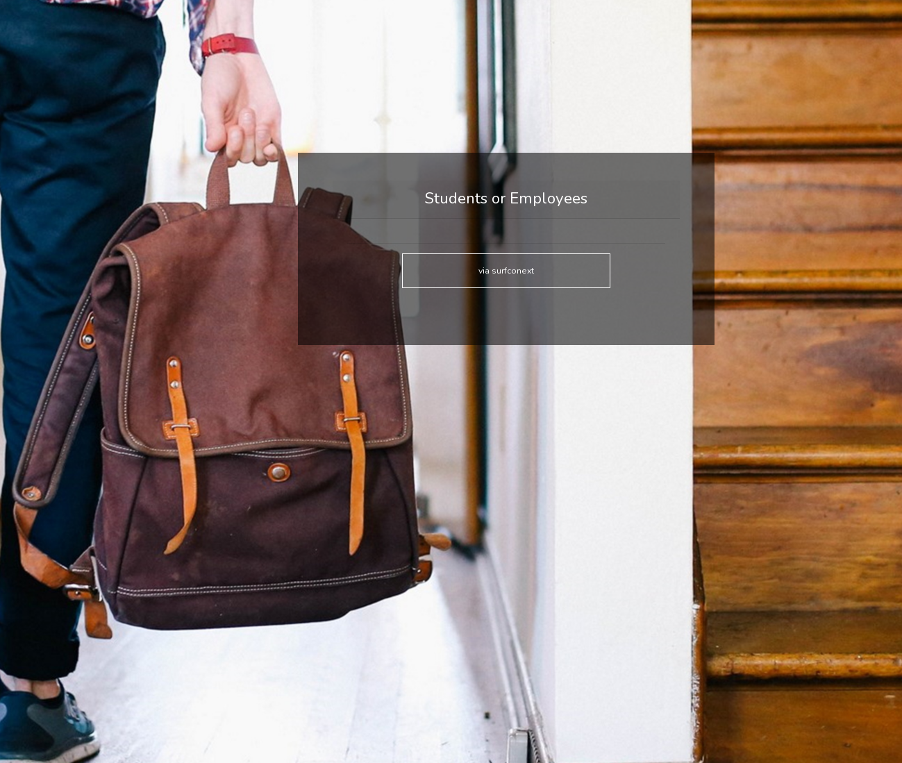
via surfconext (506, 270)
